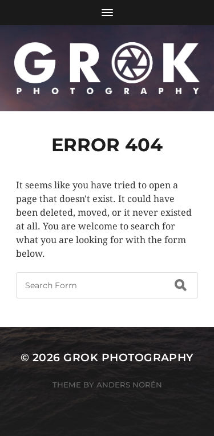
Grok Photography (128, 357)
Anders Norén (129, 384)
